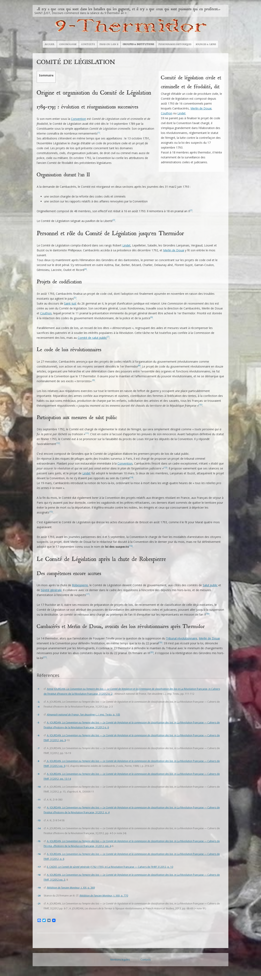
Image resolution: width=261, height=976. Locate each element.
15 (38, 841)
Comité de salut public (92, 338)
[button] (98, 133)
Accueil (50, 44)
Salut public (210, 585)
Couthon (166, 113)
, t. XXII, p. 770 (104, 895)
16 (38, 854)
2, (38, 701)
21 (38, 903)
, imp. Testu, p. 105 (83, 714)
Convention (78, 119)
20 (38, 895)
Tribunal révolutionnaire (181, 638)
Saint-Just (70, 303)
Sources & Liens (206, 44)
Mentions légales (120, 959)
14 (38, 828)
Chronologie (68, 44)
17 (38, 866)
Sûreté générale (51, 590)
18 (38, 874)
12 (38, 807)
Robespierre (80, 585)
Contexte (88, 44)
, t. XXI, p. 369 (71, 887)
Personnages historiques (174, 44)
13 (38, 820)
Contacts (145, 959)
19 (38, 887)
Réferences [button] (48, 675)
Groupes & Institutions (138, 44)
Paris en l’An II (109, 44)
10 (38, 786)
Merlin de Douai (200, 108)
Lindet (181, 113)
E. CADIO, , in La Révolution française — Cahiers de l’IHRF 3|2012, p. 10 (110, 867)
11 (38, 799)
